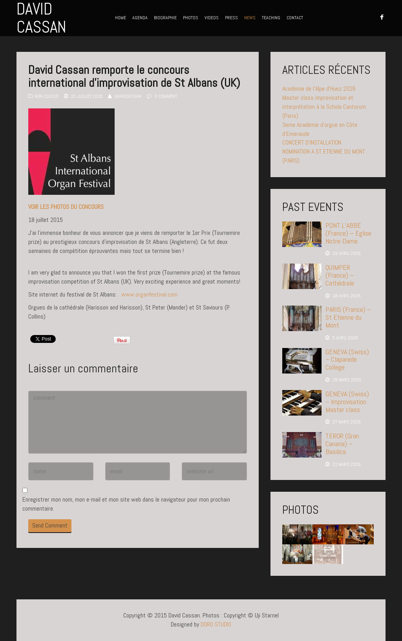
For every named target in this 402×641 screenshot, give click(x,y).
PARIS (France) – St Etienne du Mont (348, 317)
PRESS (231, 18)
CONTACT (295, 18)
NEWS (250, 18)
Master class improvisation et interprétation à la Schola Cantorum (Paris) (324, 106)
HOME (120, 18)
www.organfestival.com (149, 294)
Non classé (46, 96)
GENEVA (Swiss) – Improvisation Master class (347, 401)
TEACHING (271, 18)
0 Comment (166, 96)
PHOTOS (190, 18)
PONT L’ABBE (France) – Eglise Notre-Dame (348, 233)
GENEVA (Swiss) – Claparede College (347, 359)
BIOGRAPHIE (165, 18)
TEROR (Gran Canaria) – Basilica (342, 443)
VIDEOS (212, 18)
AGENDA (140, 18)
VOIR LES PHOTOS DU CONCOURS (66, 207)
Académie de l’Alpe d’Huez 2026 (319, 88)
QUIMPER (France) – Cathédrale (339, 275)
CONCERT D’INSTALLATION (311, 142)
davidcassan (128, 96)
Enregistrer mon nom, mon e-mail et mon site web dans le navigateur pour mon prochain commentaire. (126, 504)
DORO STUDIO (216, 624)
